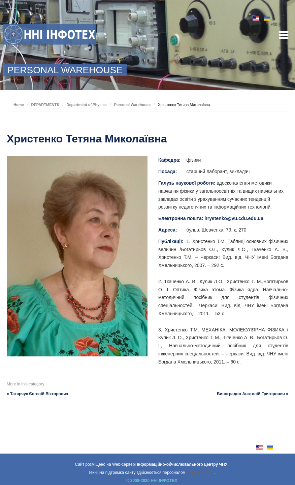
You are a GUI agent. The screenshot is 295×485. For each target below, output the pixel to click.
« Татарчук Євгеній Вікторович (37, 394)
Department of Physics (86, 105)
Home (18, 105)
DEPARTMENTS (45, 105)
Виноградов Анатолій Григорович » (252, 394)
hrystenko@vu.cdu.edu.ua (233, 218)
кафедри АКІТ (200, 472)
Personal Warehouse (132, 105)
